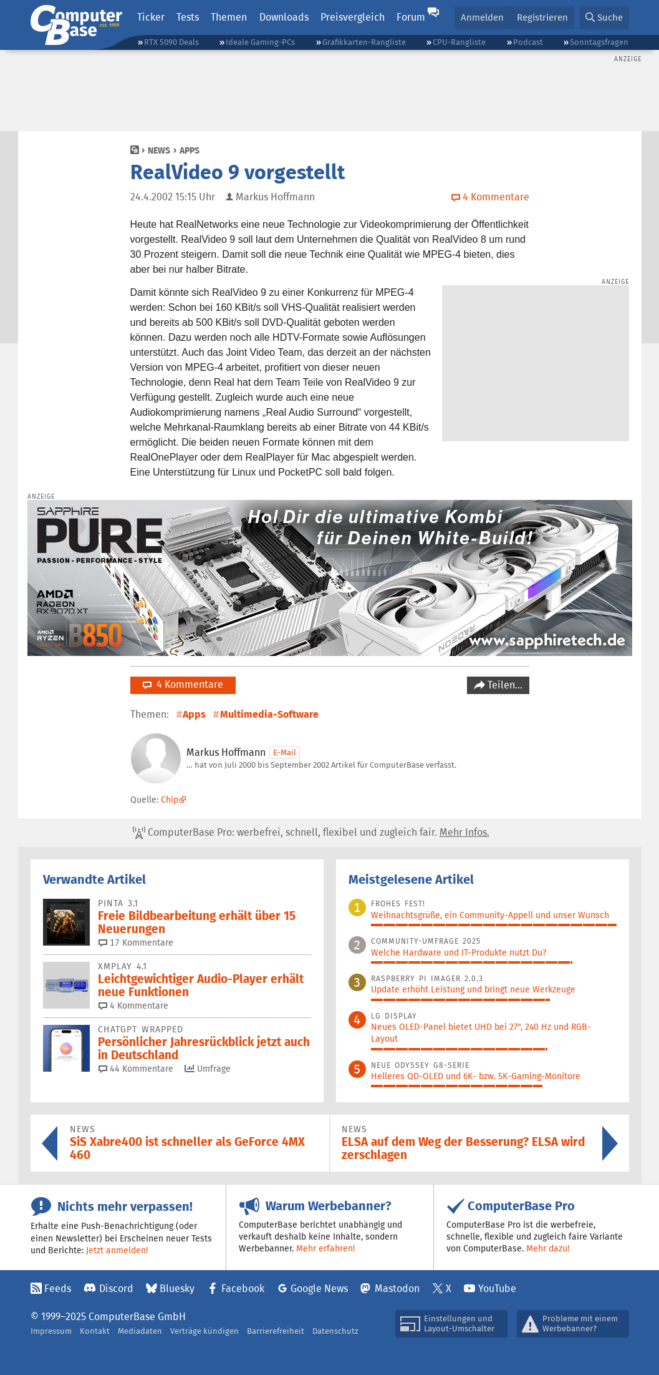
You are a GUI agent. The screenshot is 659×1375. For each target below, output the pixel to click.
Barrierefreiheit (275, 1331)
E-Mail (284, 752)
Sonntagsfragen (599, 42)
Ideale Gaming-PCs (260, 42)
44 (136, 1068)
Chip (169, 799)
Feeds (57, 1288)
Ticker (151, 17)
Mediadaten (140, 1331)
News (159, 150)
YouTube (497, 1288)
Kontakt (95, 1331)
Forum (411, 17)
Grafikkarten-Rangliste (364, 42)
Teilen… (503, 685)
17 (136, 942)
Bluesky (177, 1288)
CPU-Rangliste (459, 42)
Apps (190, 150)
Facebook (242, 1288)
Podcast (528, 42)
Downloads (284, 17)
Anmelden (482, 17)
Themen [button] (229, 17)
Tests (187, 17)
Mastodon (397, 1288)
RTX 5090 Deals (171, 42)
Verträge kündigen (204, 1331)
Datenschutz (335, 1331)
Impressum (51, 1331)
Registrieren (542, 17)
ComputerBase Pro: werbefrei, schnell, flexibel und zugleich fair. (311, 832)
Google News (319, 1288)
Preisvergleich (352, 17)
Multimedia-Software (269, 714)
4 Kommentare (183, 684)
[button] (604, 17)
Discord (116, 1288)
